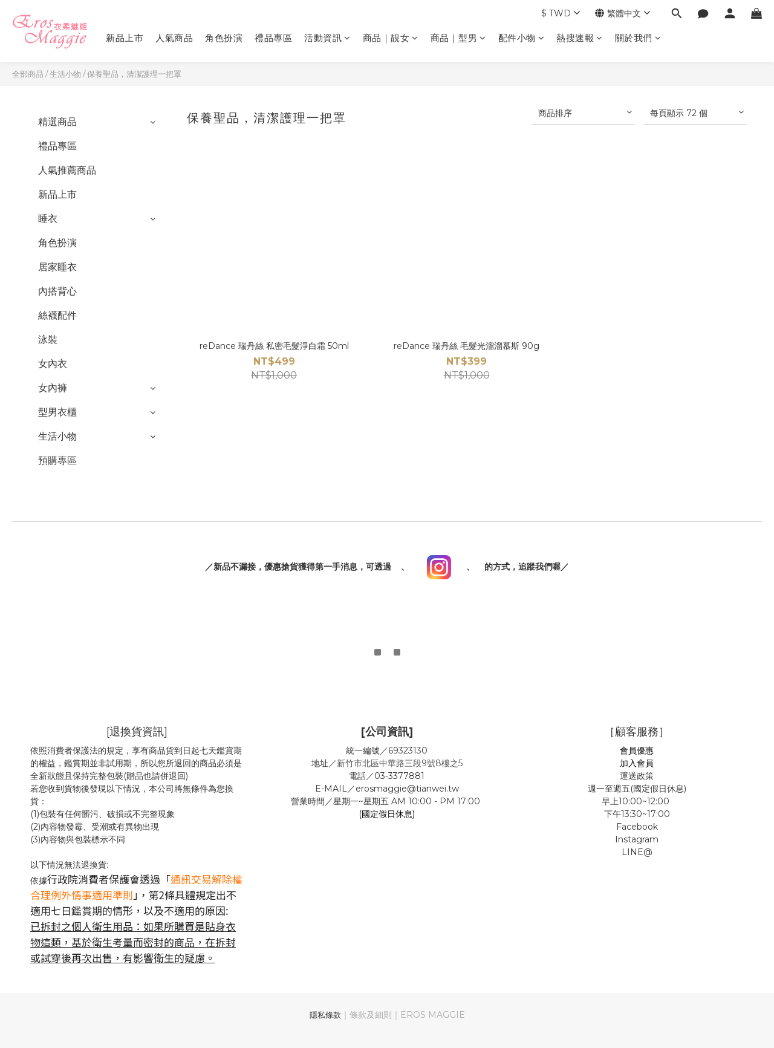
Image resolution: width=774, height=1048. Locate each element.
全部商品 (28, 74)
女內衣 (52, 363)
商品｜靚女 (390, 38)
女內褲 (52, 388)
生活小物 (65, 74)
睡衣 (47, 218)
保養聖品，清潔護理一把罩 (134, 74)
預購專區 (57, 460)
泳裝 (47, 339)
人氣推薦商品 (67, 170)
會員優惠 (637, 750)
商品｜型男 (458, 38)
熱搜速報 (579, 38)
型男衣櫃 (57, 412)
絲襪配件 (57, 315)
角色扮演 (223, 38)
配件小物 (521, 38)
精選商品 (57, 122)
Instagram (637, 839)
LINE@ (637, 852)
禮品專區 (273, 38)
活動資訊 (327, 38)
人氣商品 (174, 38)
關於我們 (638, 38)
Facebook (637, 826)
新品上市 (124, 38)
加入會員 (637, 763)
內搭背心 (57, 291)
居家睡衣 (57, 267)
